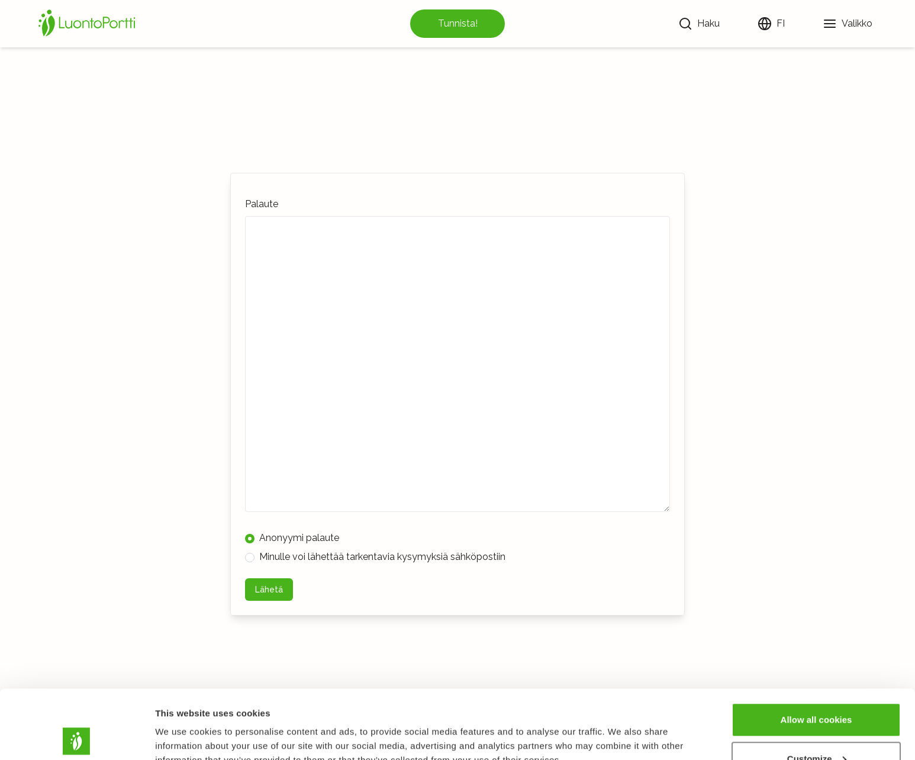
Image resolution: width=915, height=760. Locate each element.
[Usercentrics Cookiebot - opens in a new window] (76, 737)
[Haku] (699, 23)
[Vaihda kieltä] (771, 23)
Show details (182, 724)
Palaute (261, 204)
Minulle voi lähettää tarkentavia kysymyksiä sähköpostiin (375, 556)
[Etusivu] (89, 23)
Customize (816, 690)
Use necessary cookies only (816, 728)
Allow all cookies (816, 651)
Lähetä (269, 589)
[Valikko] (847, 23)
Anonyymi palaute (292, 537)
